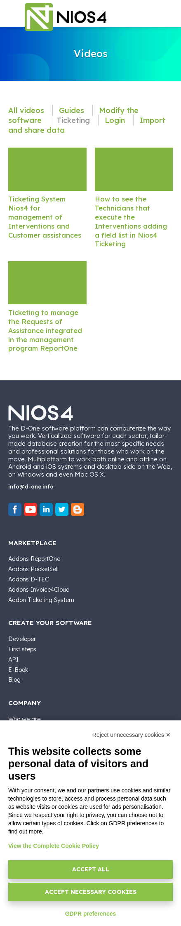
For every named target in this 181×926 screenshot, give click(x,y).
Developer (22, 639)
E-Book (18, 670)
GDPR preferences (90, 913)
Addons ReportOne (34, 559)
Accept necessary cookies (90, 892)
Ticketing (74, 120)
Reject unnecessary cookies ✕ (131, 735)
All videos (27, 110)
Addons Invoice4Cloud (39, 589)
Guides (72, 110)
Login (116, 120)
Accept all (90, 869)
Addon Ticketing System (41, 600)
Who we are (24, 719)
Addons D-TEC (28, 579)
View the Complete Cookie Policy (53, 846)
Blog (14, 679)
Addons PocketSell (33, 569)
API (13, 659)
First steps (22, 649)
